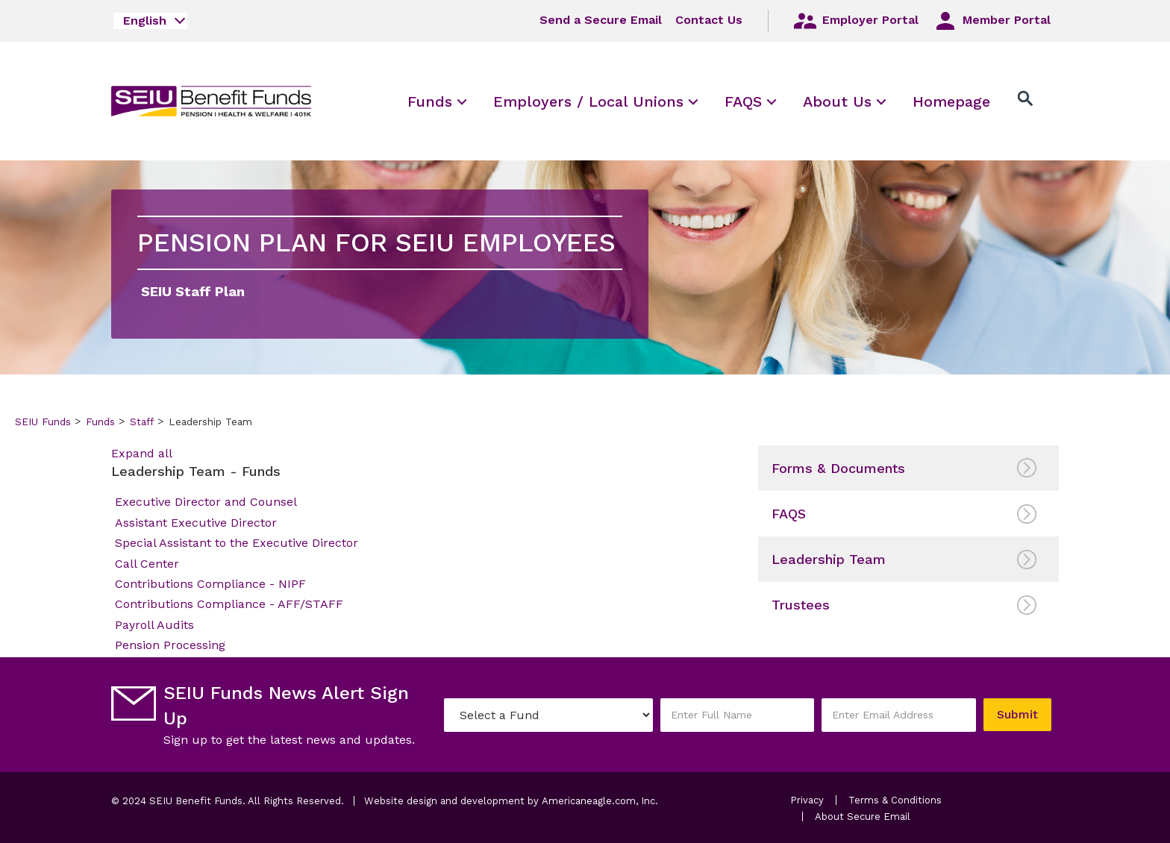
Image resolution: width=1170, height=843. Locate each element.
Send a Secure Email (600, 20)
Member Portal (991, 20)
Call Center (147, 564)
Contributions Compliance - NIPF (210, 584)
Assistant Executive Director (196, 522)
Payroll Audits (154, 625)
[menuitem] (429, 101)
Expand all (141, 453)
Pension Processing (170, 645)
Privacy (807, 800)
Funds (100, 421)
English (144, 20)
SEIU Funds (43, 421)
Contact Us (708, 20)
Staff (142, 421)
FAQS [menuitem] (789, 513)
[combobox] (150, 21)
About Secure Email (862, 816)
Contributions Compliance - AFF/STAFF (229, 604)
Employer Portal (855, 20)
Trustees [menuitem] (801, 604)
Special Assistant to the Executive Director (236, 543)
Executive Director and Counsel (206, 502)
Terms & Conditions (895, 800)
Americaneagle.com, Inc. (600, 801)
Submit (1017, 714)
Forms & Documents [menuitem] (838, 468)
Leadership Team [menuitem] (829, 559)
